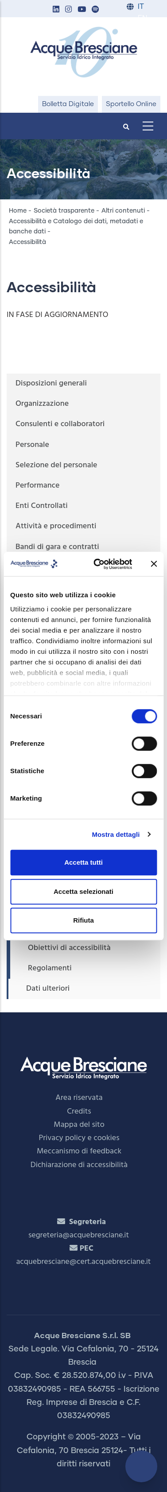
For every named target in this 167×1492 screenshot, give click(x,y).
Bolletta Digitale (68, 104)
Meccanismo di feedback (79, 1151)
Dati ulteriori (48, 988)
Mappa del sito (79, 1124)
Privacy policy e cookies (79, 1138)
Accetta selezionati (83, 891)
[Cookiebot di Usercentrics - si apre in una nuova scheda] (98, 564)
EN (142, 18)
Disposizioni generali (51, 383)
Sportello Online (131, 104)
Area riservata (78, 1097)
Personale (32, 445)
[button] (55, 10)
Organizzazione (42, 403)
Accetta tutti (83, 862)
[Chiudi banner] (154, 564)
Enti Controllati (42, 506)
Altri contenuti (123, 211)
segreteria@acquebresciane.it (78, 1235)
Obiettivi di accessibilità (69, 948)
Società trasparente (64, 211)
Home (18, 211)
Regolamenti (50, 968)
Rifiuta (83, 920)
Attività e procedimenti (56, 526)
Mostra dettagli (116, 834)
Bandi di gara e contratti (57, 547)
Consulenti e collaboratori (60, 424)
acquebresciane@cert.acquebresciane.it (83, 1261)
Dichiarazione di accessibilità (79, 1165)
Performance (38, 485)
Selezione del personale (56, 465)
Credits (79, 1111)
